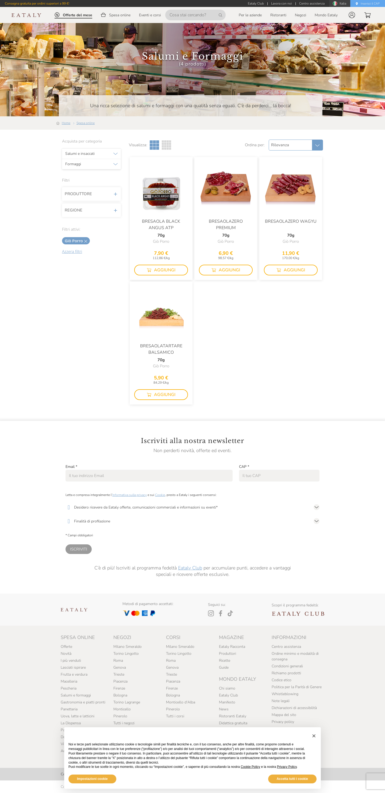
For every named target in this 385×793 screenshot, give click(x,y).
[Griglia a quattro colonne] (166, 145)
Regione (91, 210)
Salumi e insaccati (80, 154)
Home (66, 123)
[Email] (149, 475)
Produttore (91, 194)
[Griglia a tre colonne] (154, 145)
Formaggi (73, 164)
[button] (351, 15)
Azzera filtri (72, 251)
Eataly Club (190, 568)
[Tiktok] (230, 613)
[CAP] (279, 475)
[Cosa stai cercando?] (195, 15)
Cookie (160, 495)
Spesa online (85, 123)
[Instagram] (211, 613)
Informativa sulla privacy (129, 495)
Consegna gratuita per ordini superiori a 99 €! (37, 3)
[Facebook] (221, 613)
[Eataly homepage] (26, 15)
